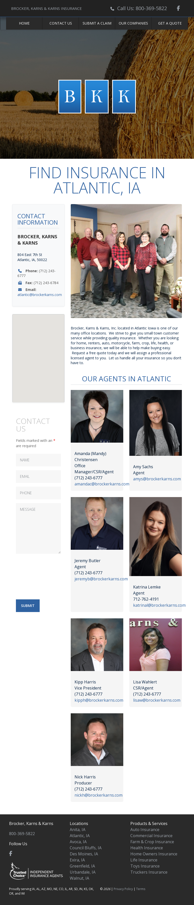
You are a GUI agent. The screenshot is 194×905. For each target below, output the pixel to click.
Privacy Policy (123, 889)
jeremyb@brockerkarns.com (101, 579)
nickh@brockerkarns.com (99, 795)
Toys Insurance (145, 866)
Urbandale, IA (82, 872)
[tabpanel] (126, 261)
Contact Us (61, 23)
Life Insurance (143, 860)
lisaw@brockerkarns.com (156, 700)
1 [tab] (126, 313)
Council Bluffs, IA (86, 848)
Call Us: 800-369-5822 (142, 8)
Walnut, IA (79, 878)
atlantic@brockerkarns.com (39, 294)
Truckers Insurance (148, 872)
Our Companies (133, 23)
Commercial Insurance (151, 835)
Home (24, 23)
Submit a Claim (97, 23)
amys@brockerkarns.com (157, 479)
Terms (140, 889)
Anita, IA (77, 829)
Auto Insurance (144, 829)
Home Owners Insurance (153, 854)
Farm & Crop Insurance (152, 841)
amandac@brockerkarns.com (102, 484)
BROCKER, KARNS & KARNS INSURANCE (46, 8)
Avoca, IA (78, 841)
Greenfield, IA (82, 866)
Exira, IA (77, 860)
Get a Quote (170, 23)
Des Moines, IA (84, 854)
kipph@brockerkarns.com (99, 700)
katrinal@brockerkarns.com (159, 605)
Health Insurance (146, 848)
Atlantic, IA (80, 835)
